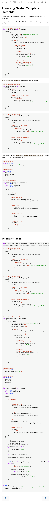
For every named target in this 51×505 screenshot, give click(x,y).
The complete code (11, 238)
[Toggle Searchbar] (10, 2)
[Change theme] (6, 2)
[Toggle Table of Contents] (2, 2)
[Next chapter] (45, 498)
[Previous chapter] (5, 498)
